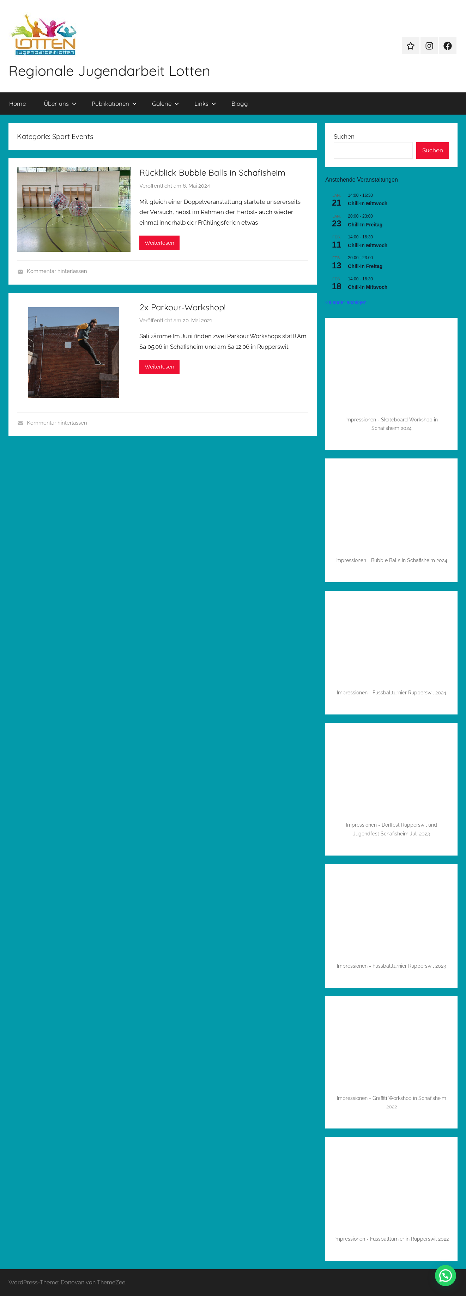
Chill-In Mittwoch (367, 203)
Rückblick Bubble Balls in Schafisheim (212, 172)
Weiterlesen (159, 243)
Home (17, 103)
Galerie (165, 103)
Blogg (239, 103)
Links (205, 103)
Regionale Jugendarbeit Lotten (109, 70)
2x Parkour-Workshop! (182, 307)
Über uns (60, 103)
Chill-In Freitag (365, 224)
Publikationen (114, 103)
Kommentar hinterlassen (57, 271)
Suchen (344, 136)
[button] (445, 1275)
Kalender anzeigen (346, 302)
